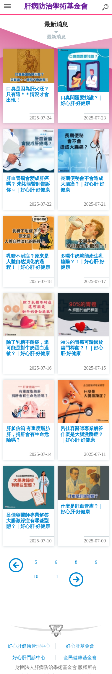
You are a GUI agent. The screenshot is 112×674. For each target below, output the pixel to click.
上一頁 (16, 565)
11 (56, 576)
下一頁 (76, 579)
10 (36, 576)
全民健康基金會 (80, 657)
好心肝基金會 (80, 646)
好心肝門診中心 (29, 657)
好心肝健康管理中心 (29, 646)
